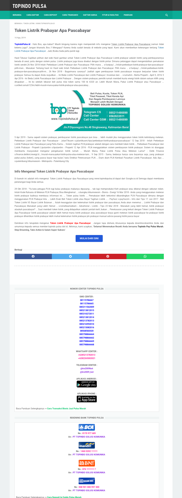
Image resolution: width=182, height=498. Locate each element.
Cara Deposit (52, 11)
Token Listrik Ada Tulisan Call (143, 368)
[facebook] (27, 302)
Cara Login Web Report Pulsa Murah (146, 387)
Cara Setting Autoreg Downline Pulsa (147, 380)
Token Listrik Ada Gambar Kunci (145, 374)
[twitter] (53, 302)
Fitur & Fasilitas (112, 11)
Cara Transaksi (72, 11)
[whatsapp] (104, 302)
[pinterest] (78, 302)
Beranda (19, 11)
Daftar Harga (92, 11)
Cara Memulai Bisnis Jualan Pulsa (145, 341)
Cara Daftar (34, 11)
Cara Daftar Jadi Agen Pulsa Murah (146, 335)
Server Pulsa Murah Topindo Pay (81, 494)
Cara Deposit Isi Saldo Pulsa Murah (146, 403)
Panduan (130, 11)
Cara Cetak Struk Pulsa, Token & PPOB (148, 442)
